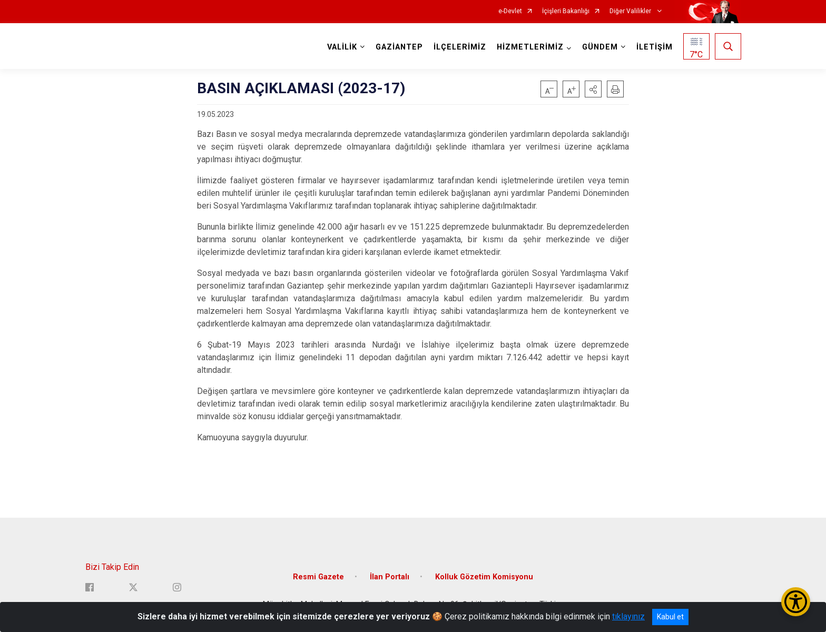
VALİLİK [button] (342, 47)
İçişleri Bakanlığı (565, 11)
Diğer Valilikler (631, 11)
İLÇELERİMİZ (460, 47)
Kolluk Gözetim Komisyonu (484, 576)
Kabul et (670, 617)
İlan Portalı (389, 576)
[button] (593, 89)
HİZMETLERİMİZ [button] (530, 47)
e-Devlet (510, 11)
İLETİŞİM (654, 47)
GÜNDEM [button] (600, 47)
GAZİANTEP (399, 47)
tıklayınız (628, 616)
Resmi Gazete (318, 576)
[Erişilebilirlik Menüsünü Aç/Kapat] (795, 601)
